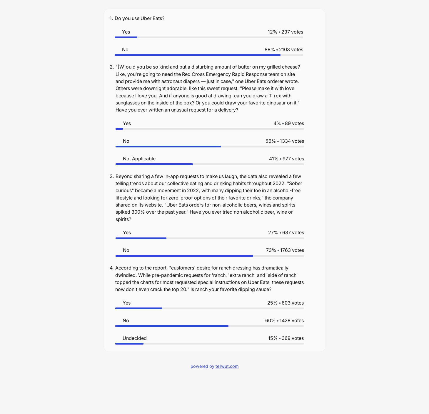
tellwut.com (227, 366)
